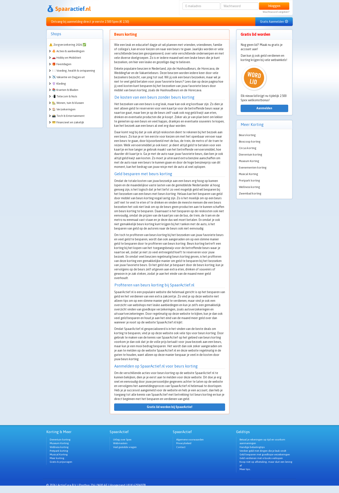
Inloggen (274, 6)
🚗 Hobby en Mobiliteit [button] (66, 57)
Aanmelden (264, 108)
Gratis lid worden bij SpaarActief (169, 407)
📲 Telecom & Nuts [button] (64, 96)
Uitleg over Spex (122, 439)
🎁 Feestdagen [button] (61, 64)
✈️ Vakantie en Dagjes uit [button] (68, 77)
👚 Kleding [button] (59, 83)
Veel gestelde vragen (125, 447)
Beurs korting (247, 135)
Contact (180, 447)
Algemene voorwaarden (190, 439)
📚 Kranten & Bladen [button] (65, 90)
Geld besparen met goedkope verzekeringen (265, 454)
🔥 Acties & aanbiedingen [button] (68, 51)
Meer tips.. (245, 469)
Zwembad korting (250, 193)
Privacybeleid (183, 443)
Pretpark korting (249, 180)
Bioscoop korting (250, 141)
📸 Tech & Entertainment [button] (68, 115)
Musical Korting (248, 174)
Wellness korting (249, 187)
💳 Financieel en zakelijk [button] (68, 122)
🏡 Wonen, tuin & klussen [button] (68, 102)
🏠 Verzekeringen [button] (63, 109)
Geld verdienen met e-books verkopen (261, 458)
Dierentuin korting (250, 154)
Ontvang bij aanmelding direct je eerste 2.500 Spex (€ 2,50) (90, 21)
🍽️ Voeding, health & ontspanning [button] (73, 70)
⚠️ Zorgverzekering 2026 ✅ (67, 44)
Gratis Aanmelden (274, 21)
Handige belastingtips (252, 447)
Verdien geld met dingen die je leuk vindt (263, 450)
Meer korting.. (58, 458)
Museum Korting (249, 161)
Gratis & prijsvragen (61, 461)
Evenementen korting (253, 167)
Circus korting (247, 148)
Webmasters (120, 443)
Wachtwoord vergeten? (276, 12)
